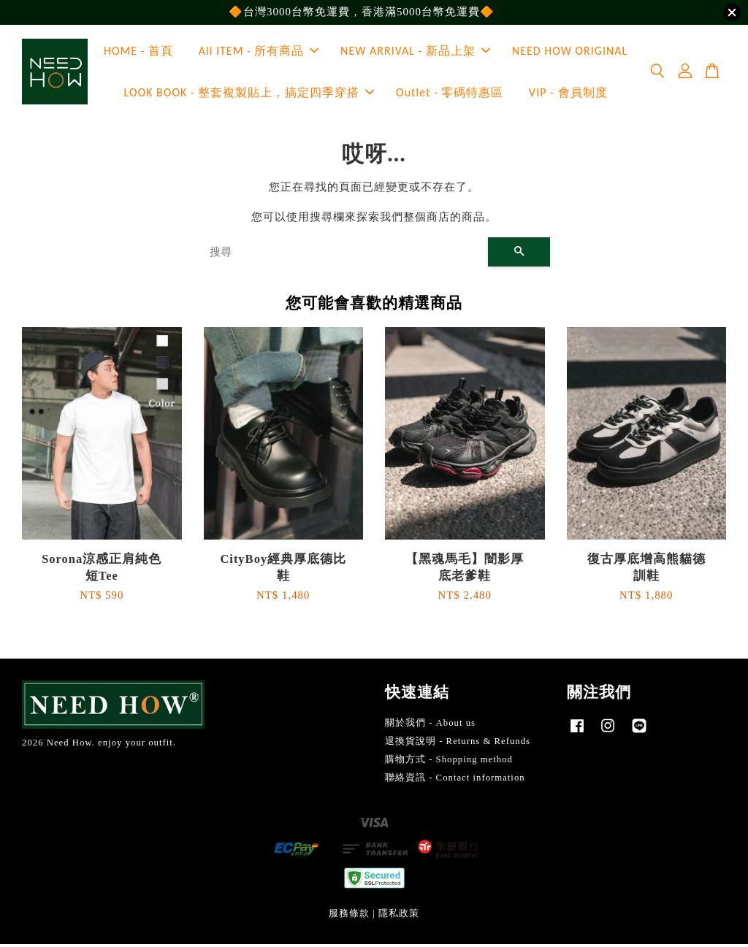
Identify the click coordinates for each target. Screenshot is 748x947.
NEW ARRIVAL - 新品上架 (415, 53)
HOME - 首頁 (138, 53)
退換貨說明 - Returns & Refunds (457, 745)
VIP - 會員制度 (568, 94)
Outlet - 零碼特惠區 (449, 94)
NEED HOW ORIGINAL (569, 53)
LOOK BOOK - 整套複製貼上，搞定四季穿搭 (249, 94)
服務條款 (349, 917)
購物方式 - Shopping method (449, 762)
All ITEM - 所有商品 (259, 53)
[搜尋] (343, 255)
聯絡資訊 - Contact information (455, 780)
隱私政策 (398, 917)
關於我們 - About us (430, 726)
